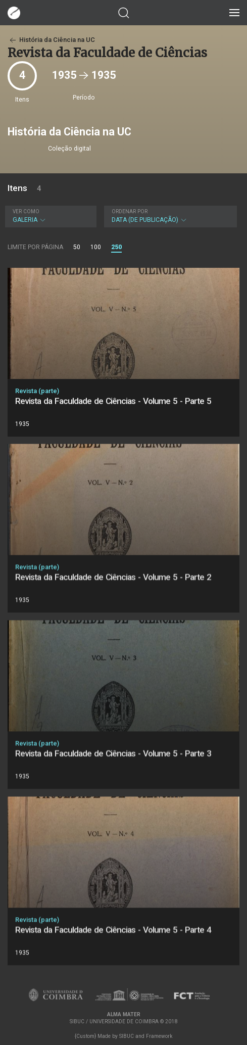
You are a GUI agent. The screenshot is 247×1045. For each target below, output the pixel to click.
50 (76, 247)
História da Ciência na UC (51, 39)
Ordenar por (129, 211)
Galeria (49, 216)
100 (95, 247)
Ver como (26, 211)
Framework (159, 1036)
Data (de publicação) (169, 216)
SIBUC (126, 1036)
